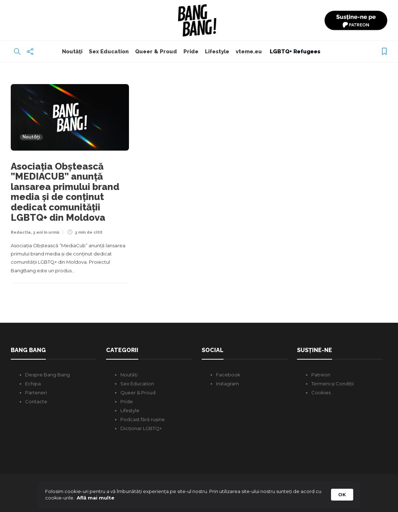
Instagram (227, 383)
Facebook (228, 374)
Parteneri (36, 392)
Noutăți (72, 51)
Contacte (36, 401)
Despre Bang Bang (47, 374)
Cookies (321, 392)
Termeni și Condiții (332, 383)
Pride (190, 51)
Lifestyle (217, 51)
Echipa (33, 383)
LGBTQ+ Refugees (294, 51)
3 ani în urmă (46, 232)
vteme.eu (249, 51)
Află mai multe (95, 498)
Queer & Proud (156, 51)
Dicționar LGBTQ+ (141, 428)
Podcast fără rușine (142, 419)
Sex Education (109, 51)
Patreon (320, 374)
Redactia (21, 232)
